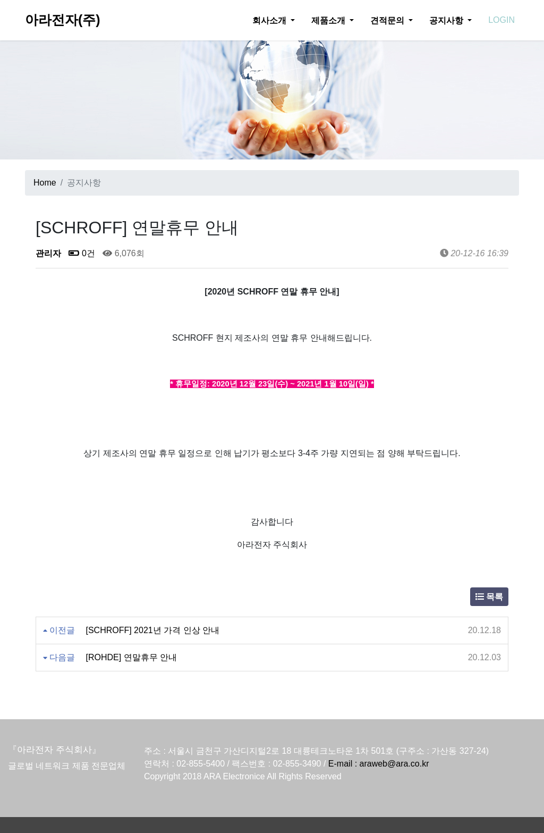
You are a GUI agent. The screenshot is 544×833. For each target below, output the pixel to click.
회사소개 (270, 20)
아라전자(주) (62, 19)
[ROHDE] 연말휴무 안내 (131, 657)
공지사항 (447, 20)
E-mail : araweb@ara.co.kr (378, 763)
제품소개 (329, 20)
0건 (82, 253)
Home (44, 182)
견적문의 (388, 20)
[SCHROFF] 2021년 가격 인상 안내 (152, 630)
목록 (489, 596)
